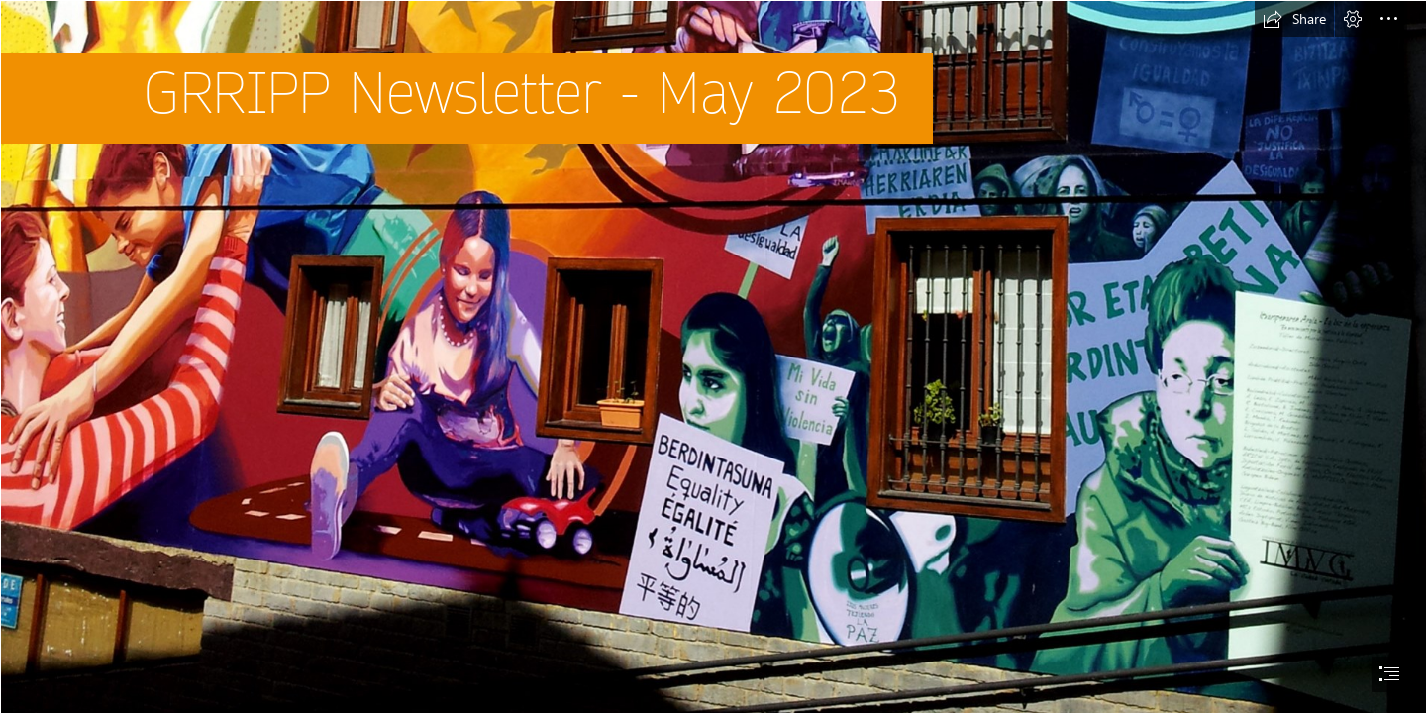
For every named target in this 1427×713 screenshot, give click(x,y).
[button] (1294, 19)
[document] (713, 356)
